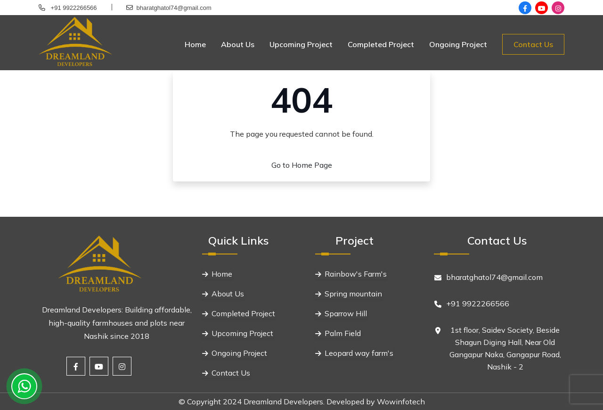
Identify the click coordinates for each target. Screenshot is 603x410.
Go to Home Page (301, 165)
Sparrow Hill (346, 313)
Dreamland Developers (283, 401)
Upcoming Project (301, 44)
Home (195, 44)
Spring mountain (353, 293)
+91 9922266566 (73, 7)
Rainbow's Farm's (356, 274)
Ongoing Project (458, 44)
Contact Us (533, 44)
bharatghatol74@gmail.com (174, 7)
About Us (237, 44)
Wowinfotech (401, 401)
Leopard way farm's (359, 353)
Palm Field (343, 333)
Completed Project (381, 44)
